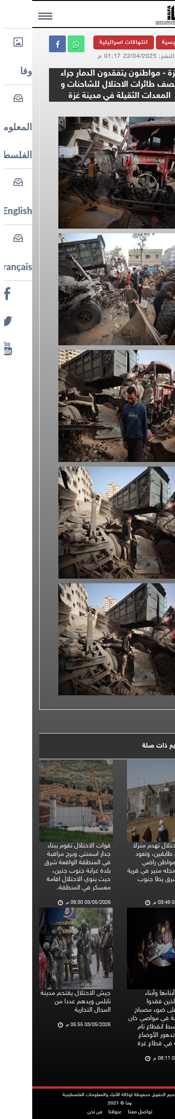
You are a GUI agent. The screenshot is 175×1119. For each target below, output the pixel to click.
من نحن (62, 1112)
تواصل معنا (108, 1112)
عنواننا (83, 1112)
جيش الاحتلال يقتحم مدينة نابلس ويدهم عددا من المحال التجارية (43, 1001)
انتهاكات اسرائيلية (91, 42)
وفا (153, 111)
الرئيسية (141, 42)
